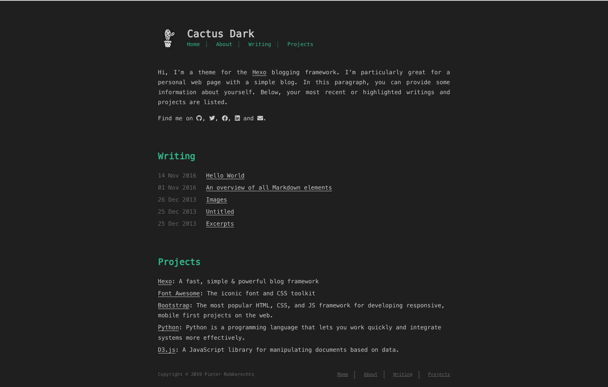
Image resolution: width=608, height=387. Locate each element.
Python (168, 327)
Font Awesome (179, 293)
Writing (260, 44)
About (224, 44)
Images (216, 199)
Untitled (220, 211)
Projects (300, 44)
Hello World (225, 175)
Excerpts (220, 223)
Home (193, 44)
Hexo (259, 72)
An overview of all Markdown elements (269, 187)
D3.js (167, 349)
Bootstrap (174, 305)
